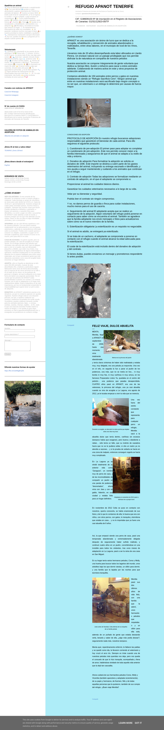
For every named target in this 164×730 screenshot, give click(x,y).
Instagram (90, 26)
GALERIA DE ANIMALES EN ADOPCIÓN (110, 26)
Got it (138, 723)
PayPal (7, 165)
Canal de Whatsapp (12, 92)
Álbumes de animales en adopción (17, 136)
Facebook (79, 26)
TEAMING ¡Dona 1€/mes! (14, 150)
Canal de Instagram (11, 95)
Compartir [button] (70, 325)
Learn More (126, 723)
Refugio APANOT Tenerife (104, 6)
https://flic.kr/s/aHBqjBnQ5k (14, 371)
